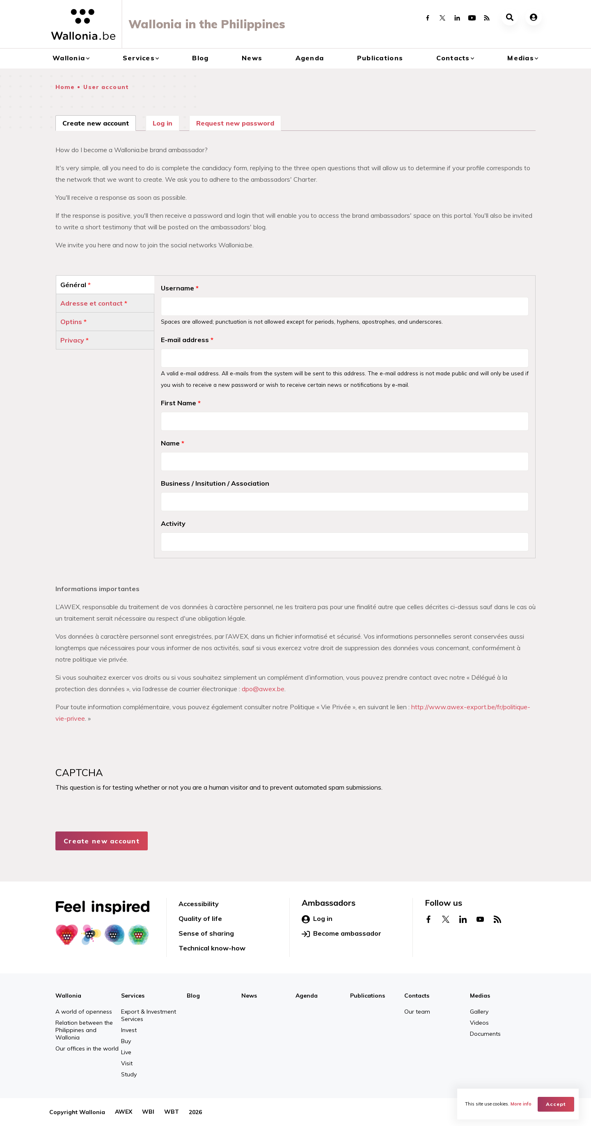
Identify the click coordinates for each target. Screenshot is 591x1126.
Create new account (99, 122)
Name (172, 443)
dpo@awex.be (263, 689)
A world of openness (83, 1011)
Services (139, 58)
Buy (126, 1041)
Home (65, 87)
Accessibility (199, 904)
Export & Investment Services (148, 1015)
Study (129, 1074)
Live (126, 1052)
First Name (181, 403)
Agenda (310, 58)
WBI (148, 1112)
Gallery (479, 1011)
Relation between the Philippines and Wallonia (84, 1030)
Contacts (453, 58)
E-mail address (187, 340)
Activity (173, 523)
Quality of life (200, 918)
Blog (200, 58)
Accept (556, 1104)
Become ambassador (341, 933)
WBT (171, 1112)
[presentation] (117, 828)
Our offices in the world (87, 1048)
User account (105, 87)
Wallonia (69, 58)
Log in (162, 123)
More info (521, 1104)
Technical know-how (212, 948)
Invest (129, 1030)
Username (180, 288)
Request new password (235, 123)
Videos (479, 1022)
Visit (127, 1063)
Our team (417, 1011)
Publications (380, 58)
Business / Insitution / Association (215, 483)
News (252, 58)
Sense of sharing (206, 933)
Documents (485, 1033)
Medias (520, 58)
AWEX (123, 1112)
